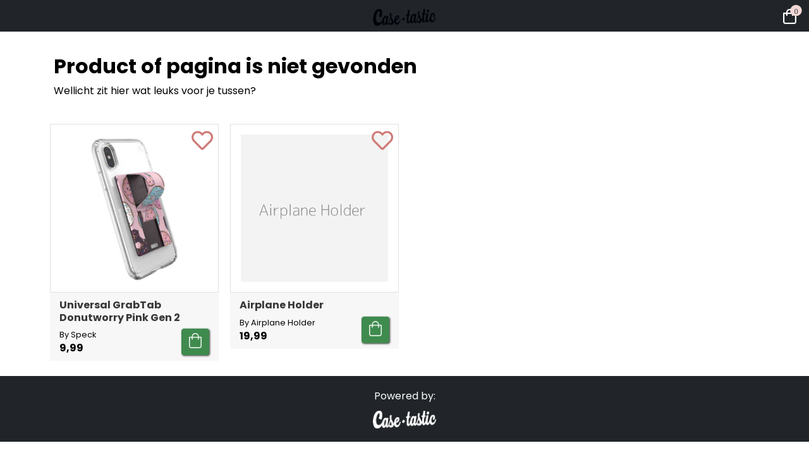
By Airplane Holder (277, 322)
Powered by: (404, 396)
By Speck (77, 334)
